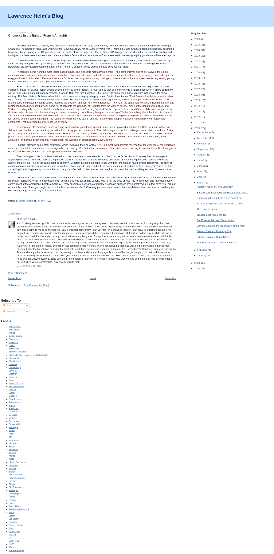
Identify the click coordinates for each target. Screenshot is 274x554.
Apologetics (14, 329)
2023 (197, 55)
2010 (197, 128)
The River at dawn (207, 209)
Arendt (12, 333)
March (201, 182)
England (13, 389)
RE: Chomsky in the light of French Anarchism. (222, 192)
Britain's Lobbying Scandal (211, 214)
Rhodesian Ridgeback (19, 509)
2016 (197, 94)
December (203, 132)
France (12, 405)
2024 (197, 50)
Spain (11, 528)
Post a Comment (17, 273)
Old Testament (15, 487)
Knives (12, 456)
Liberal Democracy (17, 462)
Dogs (11, 380)
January (202, 255)
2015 (197, 100)
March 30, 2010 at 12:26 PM (29, 266)
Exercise (13, 396)
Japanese (13, 449)
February (202, 250)
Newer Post (14, 278)
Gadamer (13, 412)
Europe (12, 393)
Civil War (13, 364)
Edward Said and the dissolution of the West (221, 225)
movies (12, 471)
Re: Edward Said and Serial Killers (216, 220)
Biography (13, 339)
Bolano (12, 345)
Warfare (12, 547)
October (202, 143)
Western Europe (16, 550)
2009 (197, 262)
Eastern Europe (16, 383)
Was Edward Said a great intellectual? (217, 242)
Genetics (13, 415)
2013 (197, 111)
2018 (197, 83)
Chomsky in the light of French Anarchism (219, 198)
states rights (14, 531)
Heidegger (13, 427)
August (201, 154)
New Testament (16, 474)
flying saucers (15, 402)
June (200, 165)
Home (93, 278)
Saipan (12, 516)
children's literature (17, 352)
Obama (12, 484)
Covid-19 (13, 371)
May (200, 171)
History (12, 430)
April (200, 176)
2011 (197, 122)
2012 (197, 117)
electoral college (16, 386)
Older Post (170, 278)
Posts (7, 306)
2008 (197, 268)
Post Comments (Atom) (36, 285)
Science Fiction (16, 525)
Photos (12, 497)
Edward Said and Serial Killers (213, 237)
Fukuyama (14, 408)
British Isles (14, 349)
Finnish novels (15, 399)
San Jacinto (14, 519)
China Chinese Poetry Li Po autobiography (29, 355)
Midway (12, 468)
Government (14, 421)
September (203, 149)
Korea (11, 459)
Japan (11, 446)
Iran (10, 437)
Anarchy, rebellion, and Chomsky (215, 186)
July (199, 160)
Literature (13, 465)
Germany (13, 418)
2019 (197, 78)
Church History (16, 361)
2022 (197, 61)
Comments (9, 311)
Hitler (11, 434)
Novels (12, 481)
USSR (12, 544)
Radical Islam (15, 506)
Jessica (12, 452)
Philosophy (14, 490)
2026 (197, 39)
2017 (197, 89)
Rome (11, 512)
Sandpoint (13, 522)
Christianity (14, 358)
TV (10, 537)
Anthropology (15, 326)
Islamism (13, 443)
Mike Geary (23, 219)
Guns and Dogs (16, 424)
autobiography (15, 336)
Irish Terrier (14, 440)
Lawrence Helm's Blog (35, 16)
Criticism (13, 377)
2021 (197, 66)
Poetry (12, 503)
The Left (13, 534)
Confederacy (15, 367)
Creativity (13, 374)
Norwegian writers (17, 478)
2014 (197, 105)
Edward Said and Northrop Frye (214, 231)
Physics (12, 500)
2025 (197, 44)
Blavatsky (13, 342)
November (203, 138)
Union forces (15, 541)
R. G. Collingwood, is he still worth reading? (221, 203)
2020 (197, 72)
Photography (15, 494)
